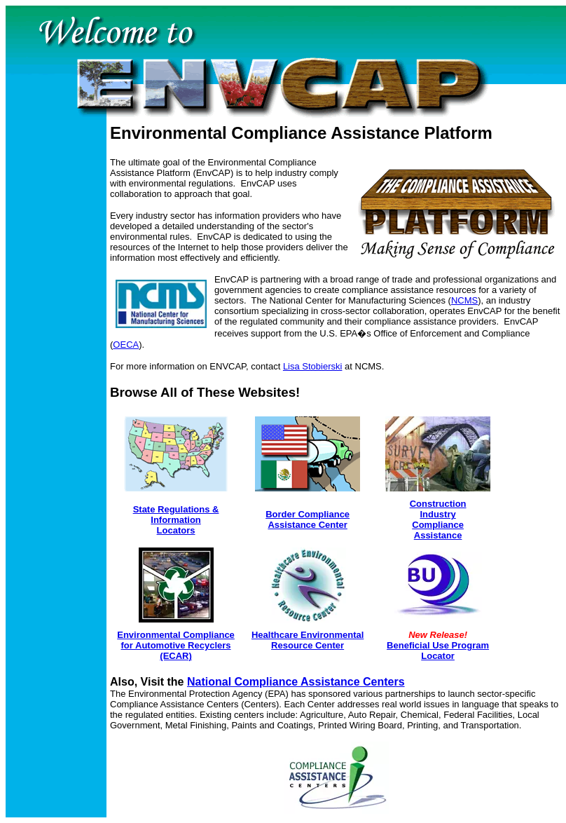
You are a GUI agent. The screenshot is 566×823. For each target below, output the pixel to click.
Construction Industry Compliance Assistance (438, 519)
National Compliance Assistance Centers (296, 682)
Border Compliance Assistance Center (307, 519)
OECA (126, 344)
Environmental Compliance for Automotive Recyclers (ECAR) (176, 645)
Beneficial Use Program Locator (438, 650)
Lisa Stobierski (313, 366)
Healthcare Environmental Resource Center (307, 640)
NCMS (464, 300)
